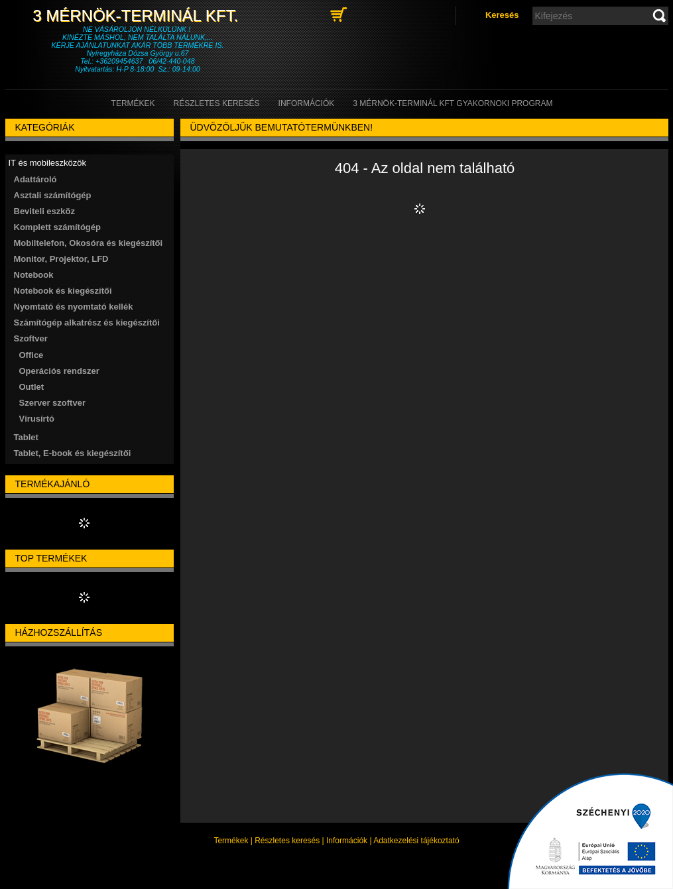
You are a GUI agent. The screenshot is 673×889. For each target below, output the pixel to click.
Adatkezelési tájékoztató (416, 840)
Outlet (31, 387)
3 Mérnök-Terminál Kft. (137, 16)
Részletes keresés (287, 840)
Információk (346, 840)
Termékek (231, 840)
